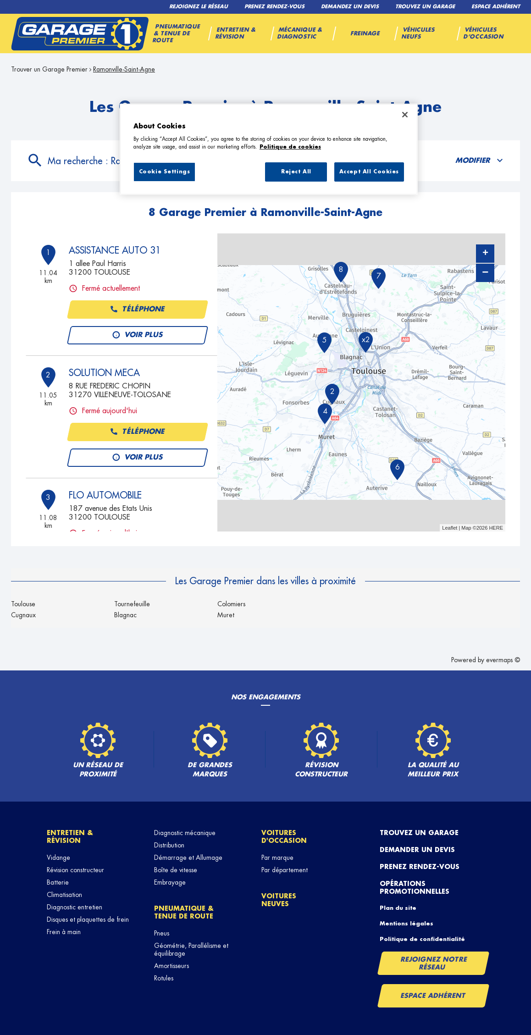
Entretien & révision (70, 837)
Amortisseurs (171, 966)
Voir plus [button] (137, 335)
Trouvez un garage (419, 833)
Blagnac (125, 615)
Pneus (161, 933)
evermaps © (503, 660)
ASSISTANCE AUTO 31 (115, 250)
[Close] (405, 115)
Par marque (277, 857)
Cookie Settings (164, 171)
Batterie (58, 882)
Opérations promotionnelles (414, 887)
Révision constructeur (75, 870)
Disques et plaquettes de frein (88, 919)
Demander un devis (417, 850)
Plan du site (398, 908)
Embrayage (170, 882)
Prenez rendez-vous (419, 866)
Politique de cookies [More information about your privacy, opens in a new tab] (290, 146)
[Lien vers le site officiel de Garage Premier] (80, 33)
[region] (269, 149)
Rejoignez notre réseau (434, 963)
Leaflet (449, 528)
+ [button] (485, 253)
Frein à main (64, 932)
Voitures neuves (278, 900)
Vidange (58, 857)
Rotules (163, 978)
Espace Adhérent (433, 995)
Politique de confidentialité (422, 939)
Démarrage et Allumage (188, 857)
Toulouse (23, 604)
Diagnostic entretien (74, 907)
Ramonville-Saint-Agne (124, 69)
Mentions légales (406, 923)
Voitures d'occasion (284, 837)
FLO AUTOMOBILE (105, 495)
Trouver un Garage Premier (49, 69)
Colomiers (231, 604)
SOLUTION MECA (104, 372)
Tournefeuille (132, 604)
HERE (496, 528)
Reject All (296, 171)
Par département (284, 870)
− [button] (485, 272)
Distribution (169, 845)
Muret (225, 615)
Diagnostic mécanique (185, 833)
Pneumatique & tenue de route (184, 912)
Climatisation (64, 894)
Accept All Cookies (369, 171)
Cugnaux (23, 615)
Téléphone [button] (137, 309)
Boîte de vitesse (175, 870)
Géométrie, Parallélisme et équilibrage (191, 949)
